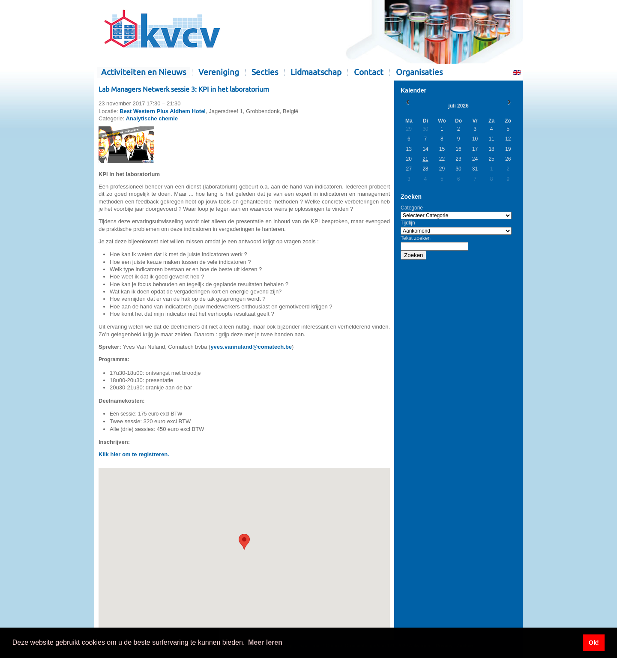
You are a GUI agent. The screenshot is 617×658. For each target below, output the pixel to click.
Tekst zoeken (416, 238)
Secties (265, 72)
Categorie (412, 208)
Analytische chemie (152, 118)
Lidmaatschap (316, 72)
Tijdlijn (408, 223)
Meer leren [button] (265, 642)
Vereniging (218, 72)
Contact (368, 72)
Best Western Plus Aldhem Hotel (163, 111)
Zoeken (413, 255)
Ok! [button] (594, 642)
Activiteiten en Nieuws (143, 72)
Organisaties (419, 72)
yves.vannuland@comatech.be (251, 347)
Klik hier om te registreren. (134, 454)
